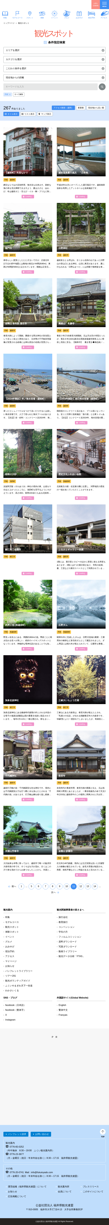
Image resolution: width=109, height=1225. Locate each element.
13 (87, 886)
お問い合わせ (42, 1134)
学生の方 (63, 932)
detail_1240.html (81, 539)
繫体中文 (63, 1010)
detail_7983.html (27, 313)
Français (63, 1015)
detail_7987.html (81, 841)
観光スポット (12, 927)
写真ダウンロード (68, 946)
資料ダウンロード (68, 941)
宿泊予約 (91, 18)
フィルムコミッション (70, 937)
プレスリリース (91, 1186)
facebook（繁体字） (15, 1010)
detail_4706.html (81, 162)
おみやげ (79, 18)
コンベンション (67, 927)
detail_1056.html (27, 841)
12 (80, 886)
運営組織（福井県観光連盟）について (27, 1186)
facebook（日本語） (15, 1005)
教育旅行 (63, 922)
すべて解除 (18, 94)
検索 (102, 87)
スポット (29, 18)
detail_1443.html (81, 690)
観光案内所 (63, 1186)
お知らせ (9, 966)
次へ (53, 892)
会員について (65, 1191)
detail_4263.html (27, 162)
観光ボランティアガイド (17, 980)
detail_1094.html (27, 766)
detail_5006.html (27, 539)
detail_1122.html (27, 238)
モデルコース (17, 18)
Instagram (10, 1020)
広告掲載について (17, 1196)
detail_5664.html (81, 615)
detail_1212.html (81, 464)
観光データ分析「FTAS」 (72, 956)
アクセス (9, 956)
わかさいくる (12, 990)
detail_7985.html (81, 313)
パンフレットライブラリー (19, 971)
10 (66, 886)
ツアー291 (10, 976)
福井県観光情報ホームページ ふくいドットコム (19, 4)
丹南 (6, 94)
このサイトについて (93, 1191)
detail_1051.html (27, 690)
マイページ (11, 961)
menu (104, 4)
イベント (54, 18)
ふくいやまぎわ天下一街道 (19, 985)
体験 (42, 18)
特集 (7, 917)
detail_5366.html (81, 389)
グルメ (66, 18)
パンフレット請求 (17, 1134)
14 (95, 886)
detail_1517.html (27, 464)
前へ (14, 886)
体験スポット (12, 932)
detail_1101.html (81, 238)
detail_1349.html (27, 389)
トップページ (8, 23)
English (62, 1005)
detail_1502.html (27, 615)
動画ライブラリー (68, 951)
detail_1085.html (81, 766)
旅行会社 (63, 917)
